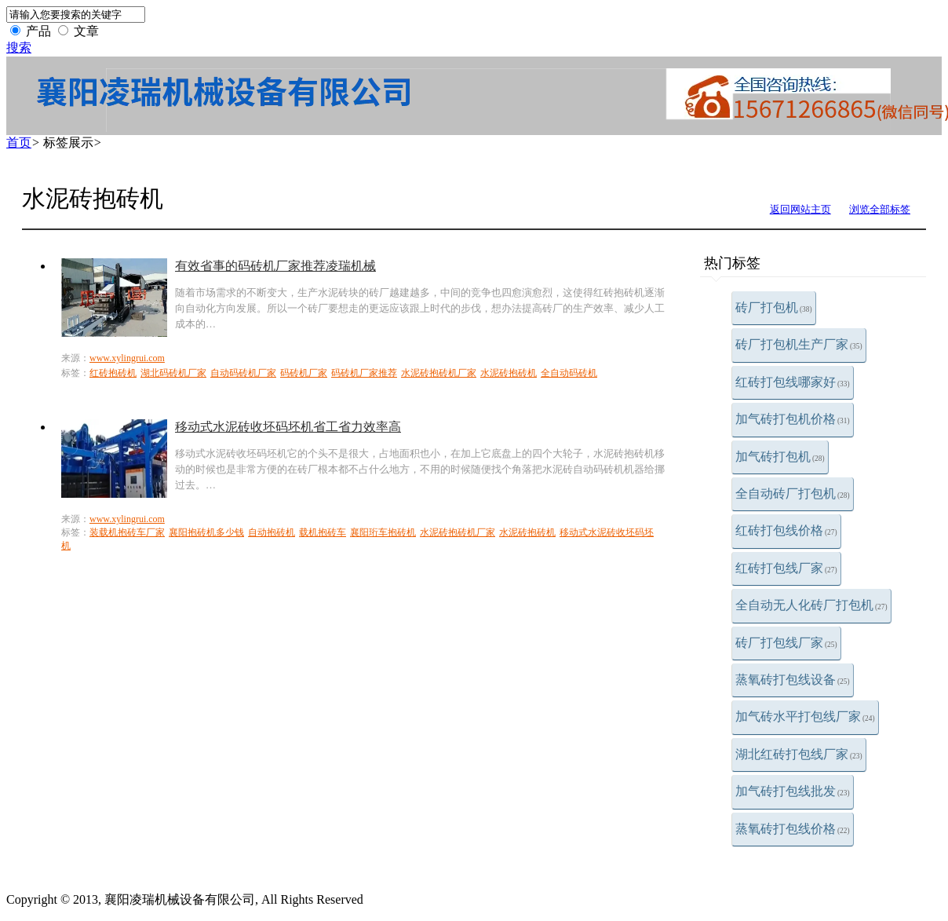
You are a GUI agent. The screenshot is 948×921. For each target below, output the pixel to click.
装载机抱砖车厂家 (127, 532)
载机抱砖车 (322, 532)
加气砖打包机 (780, 456)
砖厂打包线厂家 (786, 642)
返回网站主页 (800, 209)
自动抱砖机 (271, 532)
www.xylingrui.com (127, 358)
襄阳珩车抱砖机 (383, 532)
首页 (18, 142)
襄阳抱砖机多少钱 (206, 532)
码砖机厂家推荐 (364, 372)
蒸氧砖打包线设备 (792, 679)
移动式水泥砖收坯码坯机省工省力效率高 (288, 426)
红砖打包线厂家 (786, 568)
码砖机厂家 (303, 372)
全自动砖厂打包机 (792, 493)
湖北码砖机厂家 (173, 372)
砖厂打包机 (773, 307)
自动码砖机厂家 (243, 372)
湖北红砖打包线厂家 (798, 754)
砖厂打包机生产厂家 (798, 344)
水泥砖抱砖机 (508, 372)
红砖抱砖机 (113, 372)
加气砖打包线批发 (792, 791)
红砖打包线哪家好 (792, 382)
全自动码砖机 (569, 372)
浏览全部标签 (879, 209)
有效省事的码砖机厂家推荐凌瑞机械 (275, 265)
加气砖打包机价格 (792, 419)
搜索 (18, 47)
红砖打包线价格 (786, 530)
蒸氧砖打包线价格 (792, 828)
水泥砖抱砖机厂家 (438, 372)
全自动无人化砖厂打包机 (811, 605)
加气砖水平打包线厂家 (805, 716)
